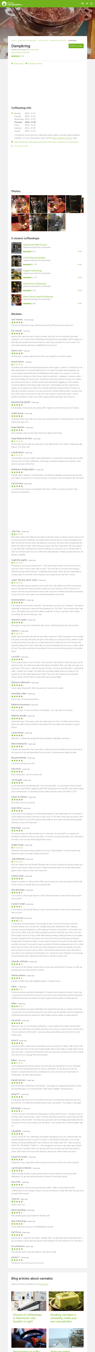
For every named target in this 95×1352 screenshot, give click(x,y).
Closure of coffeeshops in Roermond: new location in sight (27, 1318)
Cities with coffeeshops (27, 40)
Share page (17, 63)
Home (13, 40)
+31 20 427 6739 (21, 146)
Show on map (76, 46)
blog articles (43, 1284)
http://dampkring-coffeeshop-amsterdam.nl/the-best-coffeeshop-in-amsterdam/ (46, 142)
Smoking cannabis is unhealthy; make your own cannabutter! (63, 1318)
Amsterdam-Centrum (58, 40)
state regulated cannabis (62, 138)
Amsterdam (43, 40)
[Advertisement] (47, 86)
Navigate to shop (33, 63)
